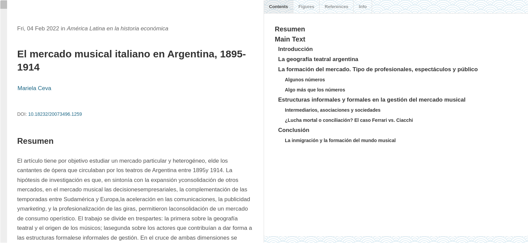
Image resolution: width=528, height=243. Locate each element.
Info (363, 6)
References (336, 6)
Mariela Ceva (34, 88)
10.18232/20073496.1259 (55, 114)
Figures (306, 6)
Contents (278, 6)
